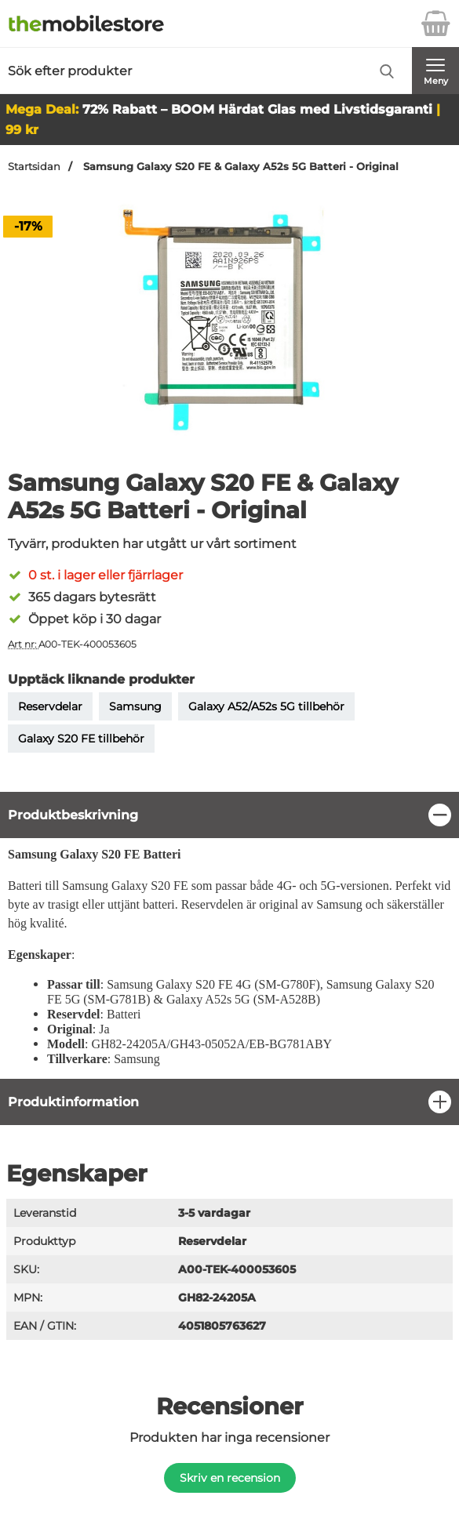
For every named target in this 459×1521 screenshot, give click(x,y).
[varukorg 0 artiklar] (435, 23)
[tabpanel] (229, 935)
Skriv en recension (230, 1478)
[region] (229, 815)
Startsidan (34, 166)
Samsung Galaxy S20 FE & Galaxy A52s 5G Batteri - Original (239, 166)
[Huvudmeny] (435, 70)
